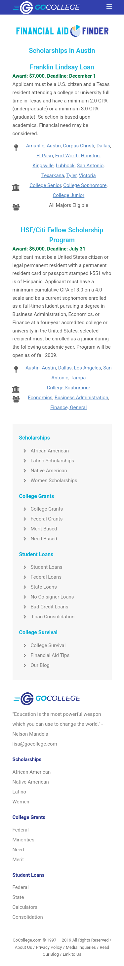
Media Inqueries (81, 947)
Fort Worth (67, 156)
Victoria (87, 175)
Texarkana (52, 175)
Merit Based (38, 529)
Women (21, 802)
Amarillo (35, 146)
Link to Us (72, 954)
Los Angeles (87, 368)
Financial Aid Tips (44, 655)
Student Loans (40, 567)
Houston (90, 156)
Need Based (38, 539)
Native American (43, 471)
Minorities (24, 840)
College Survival (42, 645)
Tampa (78, 378)
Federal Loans (40, 577)
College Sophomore (84, 185)
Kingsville (43, 166)
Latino (19, 792)
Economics (40, 398)
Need (18, 850)
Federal (21, 830)
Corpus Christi (78, 146)
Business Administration (81, 398)
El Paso (44, 156)
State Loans (38, 587)
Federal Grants (41, 519)
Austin (54, 146)
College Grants (41, 509)
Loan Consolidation (47, 617)
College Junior (68, 195)
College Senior (45, 185)
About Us (23, 947)
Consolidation (28, 917)
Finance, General (68, 407)
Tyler (71, 175)
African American (44, 451)
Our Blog (34, 665)
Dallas (103, 146)
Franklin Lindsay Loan (62, 67)
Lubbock (65, 166)
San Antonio (90, 166)
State (18, 897)
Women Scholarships (48, 480)
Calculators (25, 907)
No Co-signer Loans (46, 597)
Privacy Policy (49, 947)
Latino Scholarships (46, 461)
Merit (18, 860)
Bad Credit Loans (43, 607)
